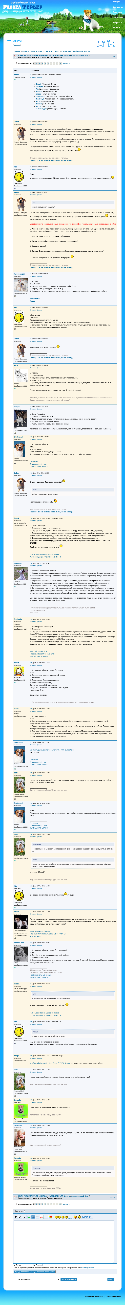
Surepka (17, 1100)
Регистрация (36, 51)
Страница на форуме (38, 464)
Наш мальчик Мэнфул (39, 656)
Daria (16, 709)
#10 (31, 437)
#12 (31, 518)
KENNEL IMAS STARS (39, 467)
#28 (31, 1100)
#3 (30, 167)
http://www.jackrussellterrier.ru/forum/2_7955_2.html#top (52, 750)
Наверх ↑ (112, 1197)
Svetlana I (18, 437)
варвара (17, 563)
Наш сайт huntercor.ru (38, 651)
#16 (31, 709)
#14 (31, 619)
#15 (31, 663)
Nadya (17, 407)
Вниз (114, 56)
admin (16, 75)
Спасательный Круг (80, 55)
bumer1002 (19, 943)
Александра (19, 274)
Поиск (56, 51)
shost (16, 663)
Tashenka (18, 619)
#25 (31, 1022)
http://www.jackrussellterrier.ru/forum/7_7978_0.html (50, 1063)
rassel (16, 912)
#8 (30, 365)
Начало (17, 51)
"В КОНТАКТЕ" (36, 936)
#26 (31, 1056)
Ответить (48, 51)
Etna (16, 365)
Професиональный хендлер (41, 975)
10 (60, 63)
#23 (31, 943)
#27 (31, 1069)
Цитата (39, 77)
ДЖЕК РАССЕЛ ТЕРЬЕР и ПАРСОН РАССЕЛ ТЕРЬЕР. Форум (44, 55)
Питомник (34, 462)
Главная (16, 45)
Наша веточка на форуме (40, 931)
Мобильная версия (81, 51)
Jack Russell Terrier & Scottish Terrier (44, 554)
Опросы (25, 51)
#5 (30, 274)
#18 (31, 773)
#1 (30, 75)
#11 (31, 473)
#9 (30, 406)
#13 (31, 563)
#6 (30, 307)
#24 (31, 984)
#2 (30, 122)
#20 (31, 834)
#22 (31, 911)
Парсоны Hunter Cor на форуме (42, 654)
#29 (31, 1125)
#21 (31, 886)
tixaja (16, 1056)
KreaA (16, 518)
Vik (15, 167)
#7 (30, 339)
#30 (31, 1158)
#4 (30, 192)
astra (16, 773)
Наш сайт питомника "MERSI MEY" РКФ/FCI (47, 934)
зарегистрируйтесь (88, 1268)
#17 (31, 742)
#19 (31, 803)
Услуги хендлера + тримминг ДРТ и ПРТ (46, 557)
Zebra (16, 122)
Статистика (66, 51)
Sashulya (18, 1125)
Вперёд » (66, 63)
